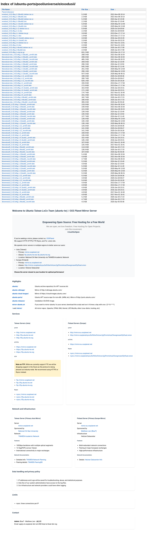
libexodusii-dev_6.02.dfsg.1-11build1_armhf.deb (19, 71)
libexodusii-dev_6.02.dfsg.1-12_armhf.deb (17, 78)
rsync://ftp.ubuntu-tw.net (25, 397)
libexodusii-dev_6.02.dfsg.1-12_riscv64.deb (17, 81)
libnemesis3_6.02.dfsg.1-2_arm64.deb (16, 183)
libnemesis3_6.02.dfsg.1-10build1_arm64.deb (18, 154)
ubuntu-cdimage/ (18, 290)
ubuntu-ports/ (17, 297)
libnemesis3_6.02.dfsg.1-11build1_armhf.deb (18, 171)
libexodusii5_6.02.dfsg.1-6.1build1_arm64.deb (18, 138)
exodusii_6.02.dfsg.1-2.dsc (11, 36)
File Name (6, 9)
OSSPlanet (50, 238)
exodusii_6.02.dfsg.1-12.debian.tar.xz (15, 28)
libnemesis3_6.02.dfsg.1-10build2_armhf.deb (18, 164)
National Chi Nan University (28, 431)
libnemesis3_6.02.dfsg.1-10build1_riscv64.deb (19, 159)
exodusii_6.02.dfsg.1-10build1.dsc (14, 17)
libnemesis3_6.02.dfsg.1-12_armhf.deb (16, 178)
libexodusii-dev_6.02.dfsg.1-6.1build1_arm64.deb (20, 88)
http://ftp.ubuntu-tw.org (24, 338)
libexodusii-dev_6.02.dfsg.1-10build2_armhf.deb (19, 64)
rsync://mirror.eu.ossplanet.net (81, 353)
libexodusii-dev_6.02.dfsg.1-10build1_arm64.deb (19, 55)
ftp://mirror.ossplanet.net (25, 380)
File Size (85, 9)
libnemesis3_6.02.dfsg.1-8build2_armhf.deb (18, 199)
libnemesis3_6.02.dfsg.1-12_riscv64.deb (16, 180)
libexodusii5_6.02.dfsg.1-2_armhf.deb (15, 135)
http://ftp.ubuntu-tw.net (24, 335)
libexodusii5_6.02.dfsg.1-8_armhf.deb (15, 145)
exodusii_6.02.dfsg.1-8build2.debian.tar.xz (17, 47)
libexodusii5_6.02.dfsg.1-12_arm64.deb (16, 126)
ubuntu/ (15, 286)
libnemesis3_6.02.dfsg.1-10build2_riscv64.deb (19, 166)
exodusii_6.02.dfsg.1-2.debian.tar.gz (15, 33)
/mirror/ (19, 308)
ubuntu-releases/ (18, 301)
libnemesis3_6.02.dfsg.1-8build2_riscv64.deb (18, 202)
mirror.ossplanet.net (32, 252)
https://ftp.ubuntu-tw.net (25, 349)
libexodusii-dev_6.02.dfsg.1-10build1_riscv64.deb (20, 59)
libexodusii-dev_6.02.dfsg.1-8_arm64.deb (17, 92)
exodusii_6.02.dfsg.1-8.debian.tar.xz (15, 43)
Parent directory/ (8, 12)
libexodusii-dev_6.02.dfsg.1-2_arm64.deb (17, 83)
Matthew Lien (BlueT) (89, 431)
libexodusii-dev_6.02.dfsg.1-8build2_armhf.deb (19, 100)
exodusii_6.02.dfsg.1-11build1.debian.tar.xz (17, 24)
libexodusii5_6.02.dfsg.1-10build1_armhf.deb (18, 107)
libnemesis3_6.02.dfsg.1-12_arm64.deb (16, 176)
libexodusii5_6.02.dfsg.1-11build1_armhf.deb (18, 121)
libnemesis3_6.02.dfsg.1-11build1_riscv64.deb (19, 173)
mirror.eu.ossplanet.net (33, 263)
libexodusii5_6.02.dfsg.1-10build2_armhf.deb (18, 114)
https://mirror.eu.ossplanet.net (81, 344)
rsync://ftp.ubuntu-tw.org (25, 400)
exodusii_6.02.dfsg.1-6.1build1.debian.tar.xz (18, 38)
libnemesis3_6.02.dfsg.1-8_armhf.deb (15, 194)
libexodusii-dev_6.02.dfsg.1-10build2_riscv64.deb (20, 66)
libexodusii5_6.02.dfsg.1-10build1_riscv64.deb (18, 109)
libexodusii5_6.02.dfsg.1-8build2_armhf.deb (18, 149)
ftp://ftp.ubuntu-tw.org (24, 385)
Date (112, 9)
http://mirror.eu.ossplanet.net (80, 332)
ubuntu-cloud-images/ (20, 294)
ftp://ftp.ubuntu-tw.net (24, 383)
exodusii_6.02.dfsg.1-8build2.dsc (14, 50)
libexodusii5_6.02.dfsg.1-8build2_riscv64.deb (18, 152)
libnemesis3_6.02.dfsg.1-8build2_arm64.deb (18, 197)
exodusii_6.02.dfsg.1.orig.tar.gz (13, 52)
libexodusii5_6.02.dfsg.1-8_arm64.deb (16, 142)
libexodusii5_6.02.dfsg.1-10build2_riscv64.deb (18, 116)
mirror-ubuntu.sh (18, 305)
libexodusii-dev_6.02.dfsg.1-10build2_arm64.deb (19, 62)
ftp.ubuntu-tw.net (30, 255)
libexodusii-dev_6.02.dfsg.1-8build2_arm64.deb (19, 97)
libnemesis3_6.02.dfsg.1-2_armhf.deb (15, 185)
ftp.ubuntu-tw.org (44, 255)
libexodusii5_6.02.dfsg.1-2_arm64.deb (16, 133)
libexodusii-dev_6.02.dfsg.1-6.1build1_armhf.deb (19, 90)
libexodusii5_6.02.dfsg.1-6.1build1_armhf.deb (18, 140)
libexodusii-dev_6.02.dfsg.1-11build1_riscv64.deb (20, 74)
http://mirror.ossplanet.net (25, 332)
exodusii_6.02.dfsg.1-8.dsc (11, 45)
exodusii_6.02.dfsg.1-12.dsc (12, 31)
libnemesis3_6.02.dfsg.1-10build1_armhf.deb (18, 156)
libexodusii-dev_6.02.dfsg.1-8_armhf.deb (16, 95)
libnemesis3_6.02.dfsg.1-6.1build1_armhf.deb (18, 190)
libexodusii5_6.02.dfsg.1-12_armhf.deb (16, 128)
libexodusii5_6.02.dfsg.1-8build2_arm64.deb (18, 147)
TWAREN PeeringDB (35, 462)
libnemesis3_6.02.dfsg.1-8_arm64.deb (16, 192)
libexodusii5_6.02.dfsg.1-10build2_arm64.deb (18, 111)
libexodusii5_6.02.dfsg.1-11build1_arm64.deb (18, 119)
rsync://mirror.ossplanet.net (26, 394)
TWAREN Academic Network (28, 436)
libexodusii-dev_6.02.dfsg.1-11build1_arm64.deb (19, 69)
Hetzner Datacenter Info (93, 460)
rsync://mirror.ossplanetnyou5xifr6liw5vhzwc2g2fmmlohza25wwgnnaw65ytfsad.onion (101, 356)
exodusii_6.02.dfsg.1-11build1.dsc (14, 26)
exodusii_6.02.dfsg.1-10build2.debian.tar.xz (17, 19)
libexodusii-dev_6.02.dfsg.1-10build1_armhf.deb (19, 57)
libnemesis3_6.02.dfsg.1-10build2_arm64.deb (18, 161)
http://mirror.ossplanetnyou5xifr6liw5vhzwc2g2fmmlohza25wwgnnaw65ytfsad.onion (55, 265)
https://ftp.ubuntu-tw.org (25, 352)
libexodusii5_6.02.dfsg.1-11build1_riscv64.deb (18, 123)
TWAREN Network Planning (36, 460)
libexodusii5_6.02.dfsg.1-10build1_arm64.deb (18, 104)
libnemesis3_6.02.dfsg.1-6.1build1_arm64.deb (18, 187)
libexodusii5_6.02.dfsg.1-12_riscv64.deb (16, 130)
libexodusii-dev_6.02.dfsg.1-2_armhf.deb (16, 85)
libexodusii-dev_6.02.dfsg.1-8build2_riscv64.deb (19, 102)
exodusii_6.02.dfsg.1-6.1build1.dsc (14, 40)
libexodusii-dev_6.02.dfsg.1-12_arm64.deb (17, 76)
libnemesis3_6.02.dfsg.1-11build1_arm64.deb (18, 168)
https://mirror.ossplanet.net (26, 347)
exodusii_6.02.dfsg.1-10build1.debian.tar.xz (17, 14)
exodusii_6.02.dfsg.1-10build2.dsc (14, 21)
